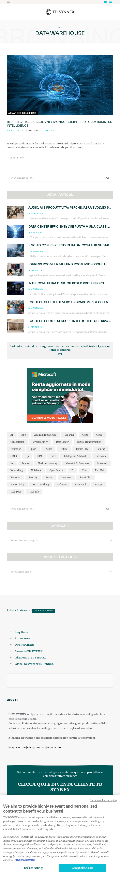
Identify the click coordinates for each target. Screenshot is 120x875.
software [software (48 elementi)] (62, 484)
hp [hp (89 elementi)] (27, 456)
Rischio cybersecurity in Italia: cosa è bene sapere (71, 245)
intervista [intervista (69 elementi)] (101, 456)
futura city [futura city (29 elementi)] (82, 448)
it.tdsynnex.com (17, 747)
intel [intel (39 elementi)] (53, 456)
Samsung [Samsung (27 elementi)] (15, 477)
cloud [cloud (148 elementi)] (99, 434)
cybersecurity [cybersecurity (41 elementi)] (40, 441)
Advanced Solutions (22, 113)
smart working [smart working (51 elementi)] (41, 484)
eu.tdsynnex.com (36, 747)
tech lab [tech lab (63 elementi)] (34, 491)
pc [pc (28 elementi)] (72, 470)
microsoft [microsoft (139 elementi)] (102, 463)
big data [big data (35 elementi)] (69, 434)
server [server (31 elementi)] (49, 477)
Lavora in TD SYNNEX (28, 651)
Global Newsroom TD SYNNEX (34, 664)
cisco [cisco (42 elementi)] (85, 434)
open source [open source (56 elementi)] (56, 470)
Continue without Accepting (103, 804)
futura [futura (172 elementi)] (64, 448)
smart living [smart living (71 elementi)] (17, 484)
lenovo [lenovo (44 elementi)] (25, 463)
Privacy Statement (18, 610)
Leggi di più (17, 158)
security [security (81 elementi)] (33, 477)
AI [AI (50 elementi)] (11, 434)
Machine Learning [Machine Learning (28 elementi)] (47, 463)
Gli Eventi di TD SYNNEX (30, 657)
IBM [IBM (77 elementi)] (39, 456)
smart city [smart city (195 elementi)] (85, 477)
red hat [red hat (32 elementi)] (99, 470)
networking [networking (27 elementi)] (16, 470)
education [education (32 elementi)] (15, 448)
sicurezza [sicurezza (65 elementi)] (66, 477)
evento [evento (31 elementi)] (48, 448)
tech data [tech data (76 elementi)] (15, 491)
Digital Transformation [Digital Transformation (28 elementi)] (89, 441)
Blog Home (22, 632)
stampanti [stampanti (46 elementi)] (80, 484)
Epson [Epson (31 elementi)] (33, 448)
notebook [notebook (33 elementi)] (36, 470)
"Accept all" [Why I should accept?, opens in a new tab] (27, 840)
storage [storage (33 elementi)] (98, 484)
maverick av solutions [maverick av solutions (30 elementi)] (77, 463)
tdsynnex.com (55, 747)
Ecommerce (22, 638)
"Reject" (94, 856)
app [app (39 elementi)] (24, 434)
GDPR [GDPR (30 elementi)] (13, 456)
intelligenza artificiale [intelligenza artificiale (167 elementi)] (75, 456)
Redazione (32, 131)
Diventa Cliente (25, 645)
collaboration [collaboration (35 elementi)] (17, 441)
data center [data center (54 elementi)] (62, 441)
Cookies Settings (43, 611)
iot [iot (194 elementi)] (11, 463)
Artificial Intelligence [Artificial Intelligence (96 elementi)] (45, 434)
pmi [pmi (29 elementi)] (84, 470)
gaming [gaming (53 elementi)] (101, 448)
